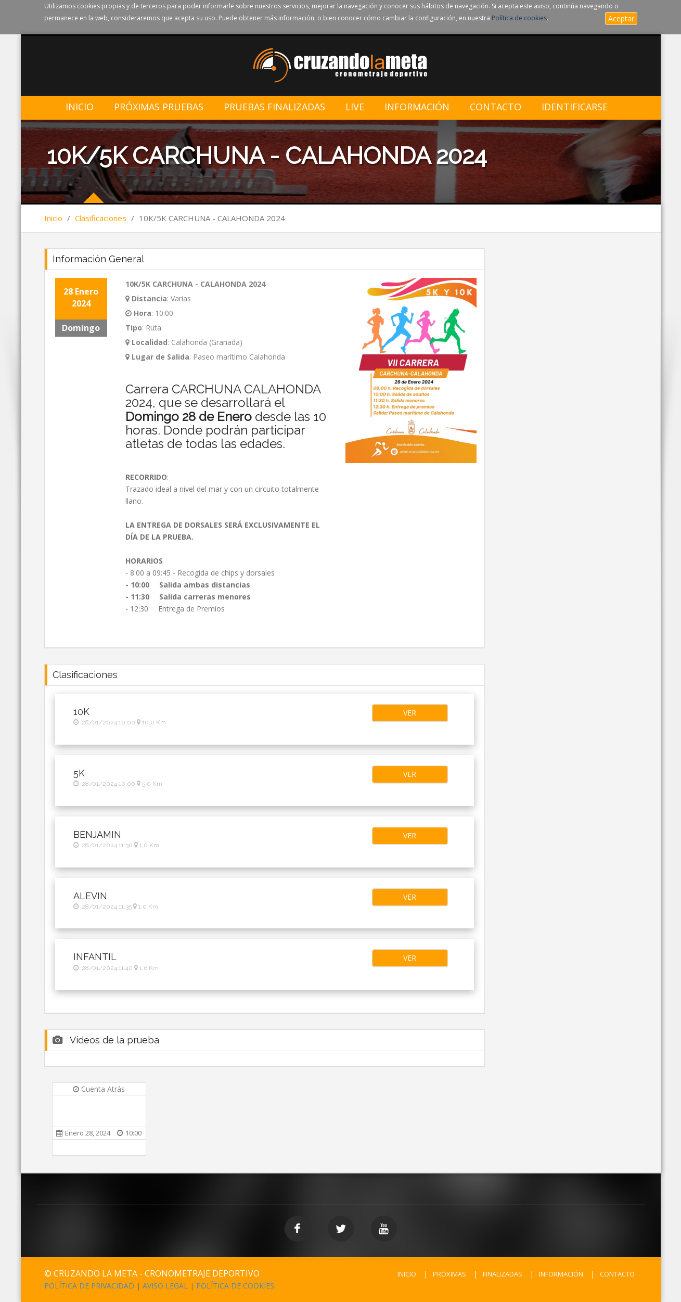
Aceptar (621, 18)
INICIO (406, 1274)
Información (416, 107)
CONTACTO (617, 1274)
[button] (410, 713)
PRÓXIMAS (449, 1274)
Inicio (80, 107)
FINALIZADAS (502, 1274)
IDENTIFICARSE (575, 107)
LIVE (354, 107)
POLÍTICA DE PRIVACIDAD (89, 1286)
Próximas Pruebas (158, 107)
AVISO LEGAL (165, 1286)
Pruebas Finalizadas (274, 107)
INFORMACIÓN (561, 1274)
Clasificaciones (100, 218)
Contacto (495, 107)
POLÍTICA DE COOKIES (235, 1286)
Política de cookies (519, 18)
